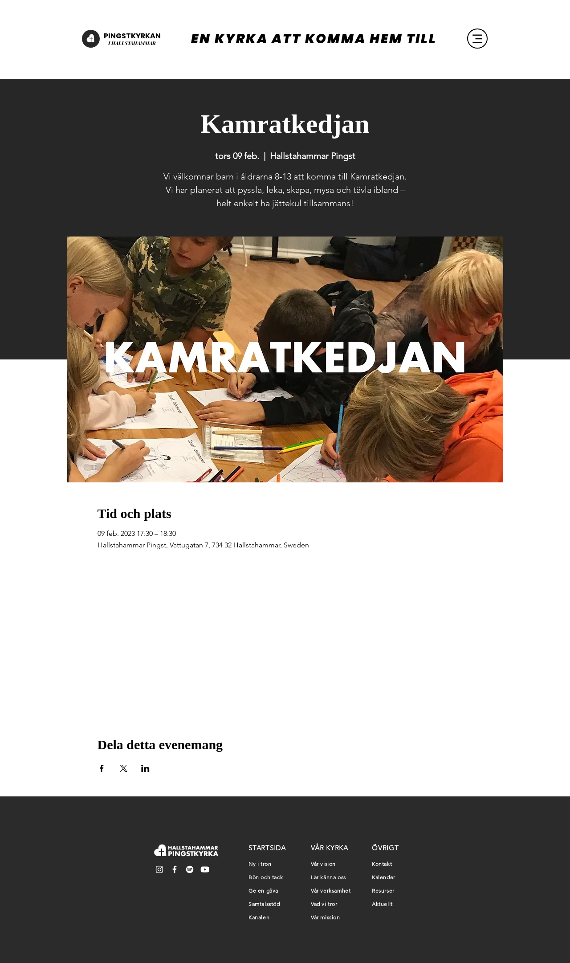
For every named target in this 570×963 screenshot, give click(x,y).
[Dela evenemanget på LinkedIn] (145, 768)
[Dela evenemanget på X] (123, 768)
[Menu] (477, 39)
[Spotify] (190, 869)
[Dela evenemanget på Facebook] (102, 768)
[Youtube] (205, 869)
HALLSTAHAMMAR (133, 43)
